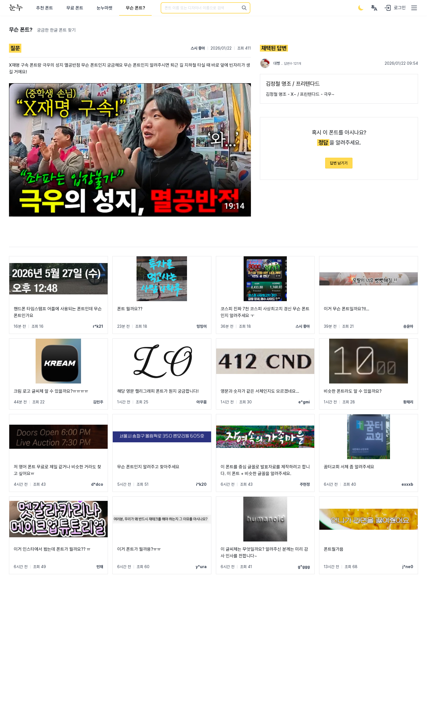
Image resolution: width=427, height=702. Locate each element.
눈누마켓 (104, 8)
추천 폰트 (44, 8)
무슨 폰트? (135, 8)
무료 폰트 (74, 8)
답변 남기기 (339, 163)
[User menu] (374, 8)
